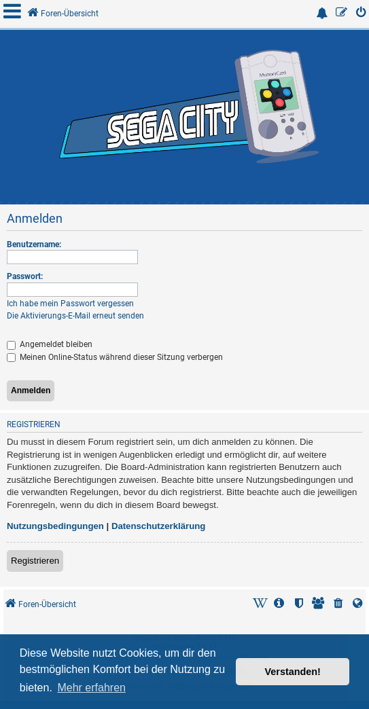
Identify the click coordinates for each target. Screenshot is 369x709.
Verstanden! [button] (293, 671)
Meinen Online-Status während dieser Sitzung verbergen (115, 357)
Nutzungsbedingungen (55, 526)
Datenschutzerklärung (158, 526)
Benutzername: (34, 244)
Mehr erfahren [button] (91, 687)
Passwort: (25, 276)
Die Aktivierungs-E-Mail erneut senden (75, 316)
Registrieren (35, 561)
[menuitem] (361, 14)
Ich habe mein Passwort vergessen (70, 303)
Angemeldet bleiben (49, 344)
